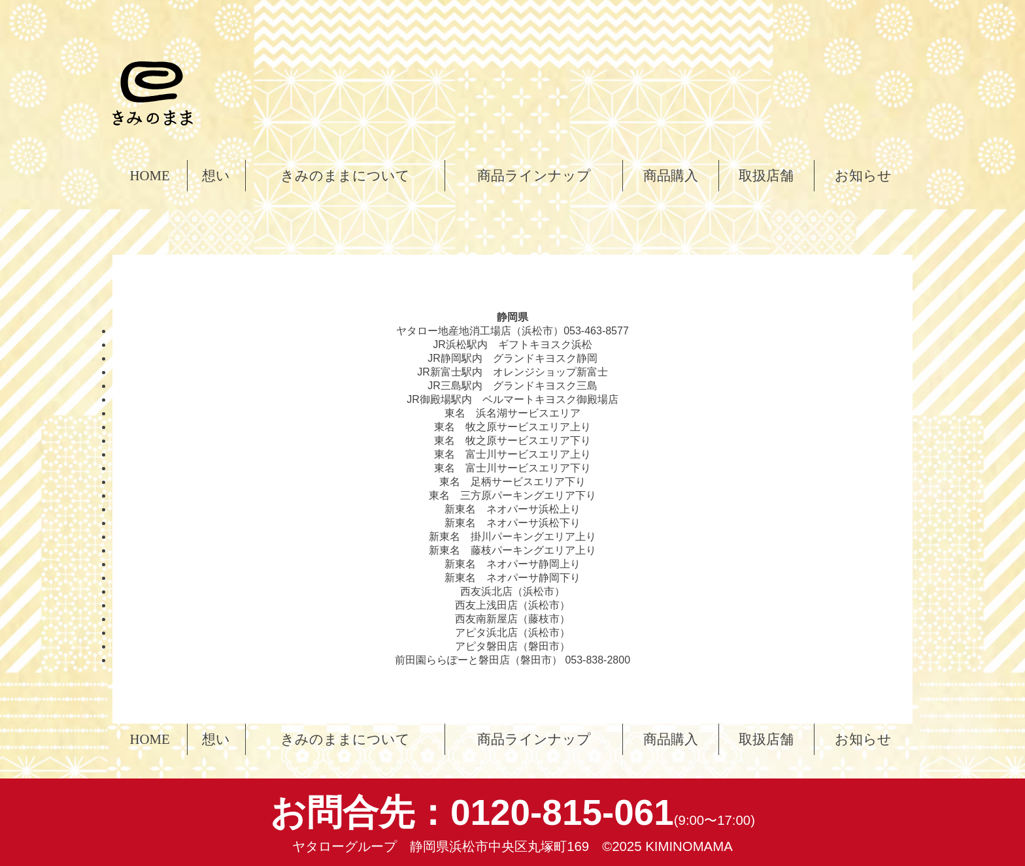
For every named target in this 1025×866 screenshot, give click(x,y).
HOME (149, 175)
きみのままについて (345, 175)
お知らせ (863, 175)
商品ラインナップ (534, 175)
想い (216, 175)
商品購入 (670, 175)
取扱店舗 (766, 175)
